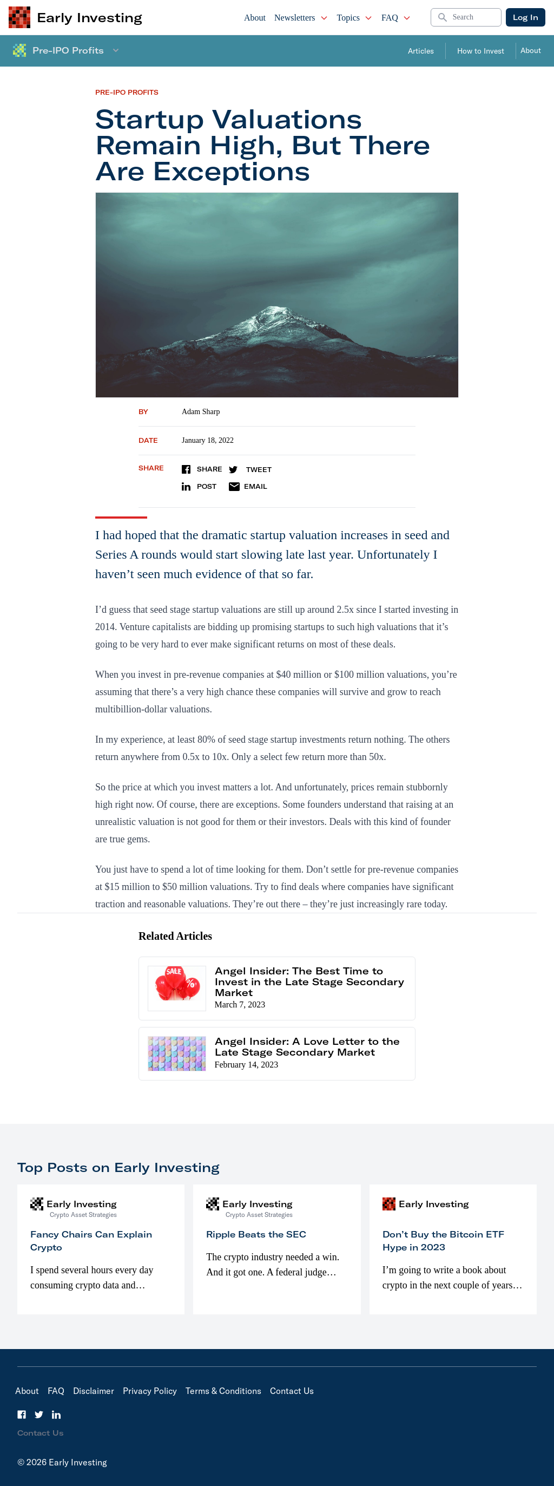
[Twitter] (39, 1414)
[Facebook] (21, 1414)
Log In (525, 17)
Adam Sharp (201, 412)
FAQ (396, 17)
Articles (421, 51)
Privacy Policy (150, 1390)
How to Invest (480, 51)
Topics (355, 17)
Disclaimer (93, 1390)
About (255, 17)
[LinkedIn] (56, 1414)
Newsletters (301, 17)
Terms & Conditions (223, 1390)
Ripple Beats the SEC (256, 1234)
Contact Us (292, 1390)
